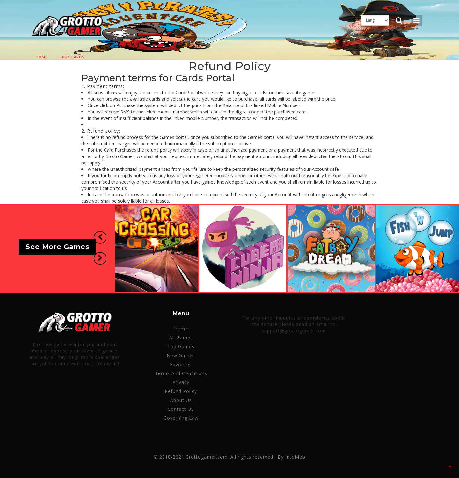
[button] (100, 237)
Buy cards (73, 56)
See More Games (58, 247)
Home (41, 56)
